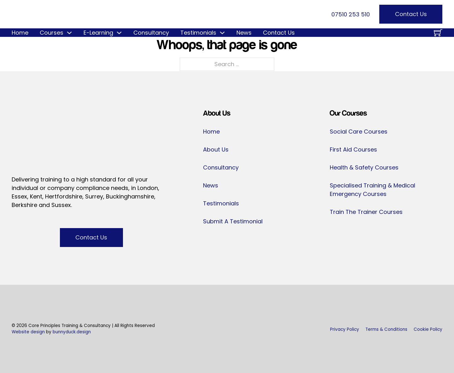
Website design (28, 332)
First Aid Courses (353, 149)
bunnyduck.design (72, 332)
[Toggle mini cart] (438, 32)
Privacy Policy (344, 329)
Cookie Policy (428, 329)
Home (20, 33)
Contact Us (411, 14)
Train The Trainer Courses (366, 212)
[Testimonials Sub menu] (222, 33)
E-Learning (98, 33)
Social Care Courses (358, 131)
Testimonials (198, 33)
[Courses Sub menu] (69, 33)
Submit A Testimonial (233, 221)
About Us (216, 149)
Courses (51, 33)
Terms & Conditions (386, 329)
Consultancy (151, 33)
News (244, 33)
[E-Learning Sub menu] (119, 33)
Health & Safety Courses (364, 167)
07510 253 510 (350, 14)
